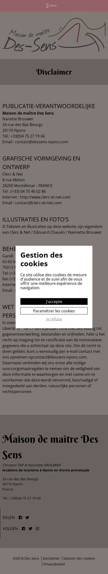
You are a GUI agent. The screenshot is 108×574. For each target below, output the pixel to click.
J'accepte (54, 301)
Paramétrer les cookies (54, 311)
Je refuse (54, 319)
